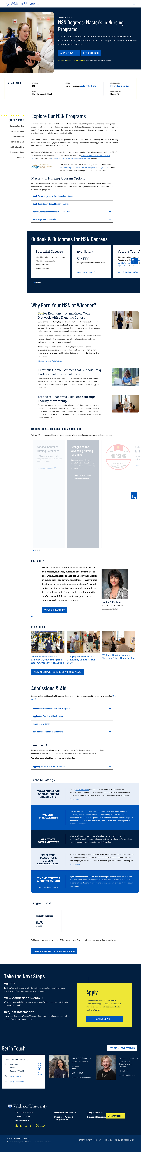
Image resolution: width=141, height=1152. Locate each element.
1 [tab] (34, 282)
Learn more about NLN (45, 468)
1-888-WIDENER (22, 1120)
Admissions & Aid (17, 141)
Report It (98, 1140)
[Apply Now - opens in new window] (69, 53)
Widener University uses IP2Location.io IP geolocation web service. (30, 1142)
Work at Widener (116, 1116)
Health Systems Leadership (72, 220)
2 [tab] (36, 282)
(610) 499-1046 (77, 1073)
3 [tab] (38, 282)
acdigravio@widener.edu (81, 1077)
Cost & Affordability (17, 147)
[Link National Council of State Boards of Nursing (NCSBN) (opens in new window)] (71, 158)
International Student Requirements (72, 732)
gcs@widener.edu (17, 1081)
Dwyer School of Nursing (119, 86)
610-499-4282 (15, 1076)
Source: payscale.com (85, 272)
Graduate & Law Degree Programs (75, 60)
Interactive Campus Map (65, 1112)
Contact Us (20, 157)
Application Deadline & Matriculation (72, 717)
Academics (61, 60)
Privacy (108, 1140)
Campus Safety (85, 1140)
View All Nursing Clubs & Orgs (50, 361)
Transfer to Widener (72, 724)
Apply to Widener (94, 1112)
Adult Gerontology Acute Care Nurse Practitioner (72, 197)
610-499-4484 (124, 1071)
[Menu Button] (133, 4)
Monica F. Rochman (112, 602)
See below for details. (88, 86)
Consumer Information (124, 1140)
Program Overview (17, 126)
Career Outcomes (17, 131)
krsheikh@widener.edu (128, 1075)
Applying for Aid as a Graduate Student (72, 767)
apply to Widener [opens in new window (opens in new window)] (82, 789)
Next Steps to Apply (17, 152)
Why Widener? (18, 136)
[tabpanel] (51, 261)
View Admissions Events (22, 998)
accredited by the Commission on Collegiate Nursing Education (85, 167)
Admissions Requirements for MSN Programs (72, 709)
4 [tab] (40, 282)
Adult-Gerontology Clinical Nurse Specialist (72, 204)
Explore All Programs (96, 1117)
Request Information (19, 1012)
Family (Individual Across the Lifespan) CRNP (72, 212)
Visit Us (9, 984)
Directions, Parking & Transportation (63, 1118)
